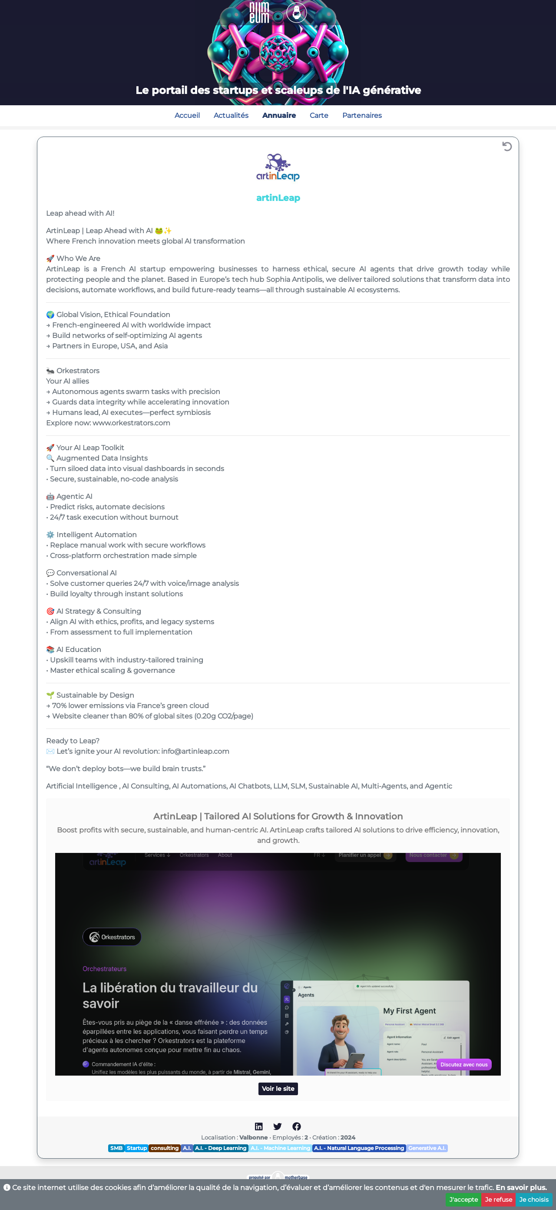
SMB (116, 1148)
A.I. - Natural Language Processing (359, 1148)
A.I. (187, 1148)
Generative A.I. (427, 1148)
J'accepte (464, 1199)
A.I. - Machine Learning (280, 1148)
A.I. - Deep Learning (220, 1148)
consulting (165, 1148)
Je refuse (498, 1199)
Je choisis (534, 1199)
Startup (137, 1148)
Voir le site (278, 1089)
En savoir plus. (521, 1187)
